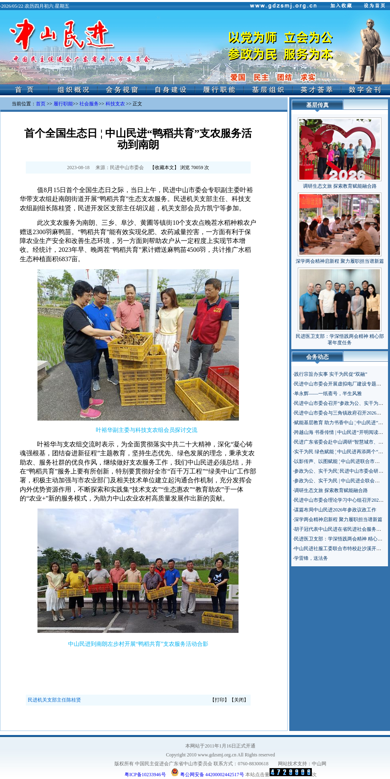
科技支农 (115, 104)
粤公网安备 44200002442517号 (207, 772)
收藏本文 (164, 167)
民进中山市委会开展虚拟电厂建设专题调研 (340, 384)
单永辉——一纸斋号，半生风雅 (328, 393)
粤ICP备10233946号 (145, 774)
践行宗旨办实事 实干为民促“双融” (330, 374)
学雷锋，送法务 (311, 558)
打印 (219, 700)
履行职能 (63, 104)
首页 (41, 104)
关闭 (239, 700)
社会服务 (89, 104)
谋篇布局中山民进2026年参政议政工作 (335, 510)
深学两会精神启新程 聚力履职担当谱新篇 (340, 261)
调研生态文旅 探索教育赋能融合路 (340, 186)
